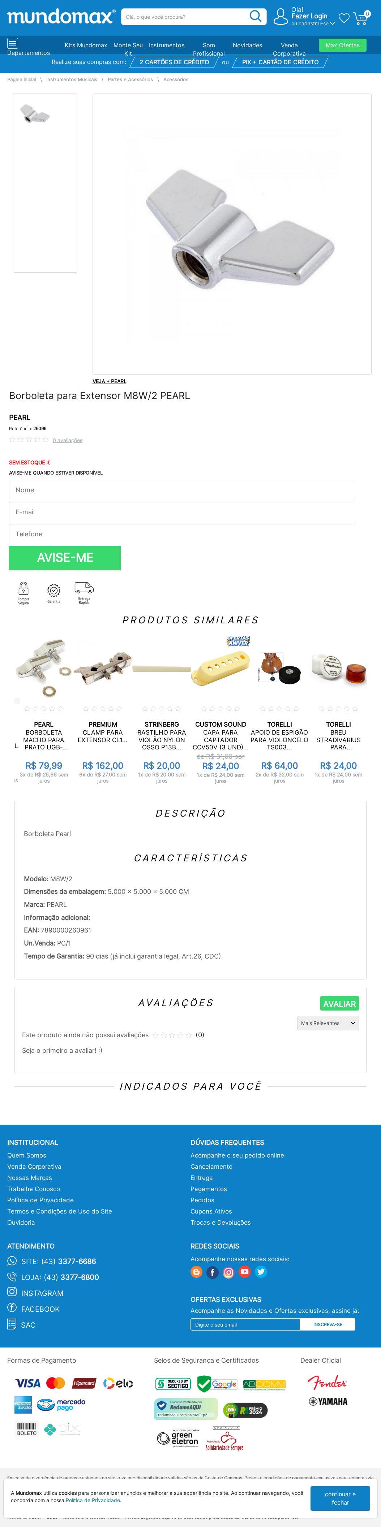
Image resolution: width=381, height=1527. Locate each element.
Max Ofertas (343, 45)
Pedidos (202, 1200)
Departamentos (28, 52)
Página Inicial (21, 79)
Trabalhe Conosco (33, 1189)
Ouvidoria (21, 1222)
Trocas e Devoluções (220, 1222)
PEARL (19, 418)
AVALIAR (339, 1004)
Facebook (40, 1309)
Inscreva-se (327, 1324)
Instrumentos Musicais (71, 79)
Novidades (247, 45)
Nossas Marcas (29, 1177)
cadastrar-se (314, 23)
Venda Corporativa (34, 1166)
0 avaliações (67, 440)
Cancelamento (211, 1166)
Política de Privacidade (40, 1200)
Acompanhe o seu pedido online (237, 1155)
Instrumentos (166, 45)
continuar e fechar (340, 1498)
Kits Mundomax (86, 45)
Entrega (201, 1177)
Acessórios (175, 79)
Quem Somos (26, 1155)
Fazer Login (309, 16)
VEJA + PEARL (110, 381)
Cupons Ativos (211, 1211)
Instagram (42, 1293)
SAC (28, 1325)
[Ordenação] (328, 1023)
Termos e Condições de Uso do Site (59, 1211)
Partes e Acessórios (130, 79)
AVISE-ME (65, 557)
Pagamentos (208, 1189)
